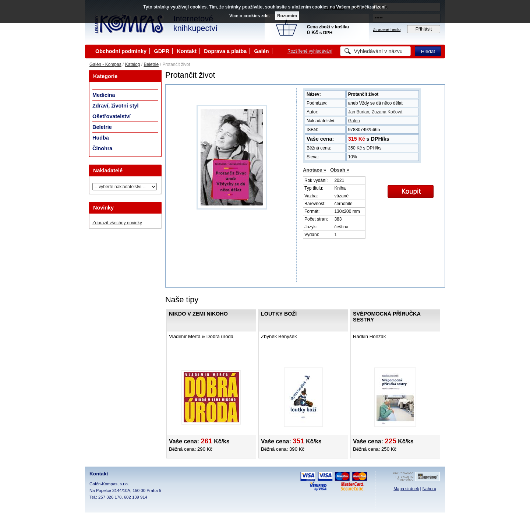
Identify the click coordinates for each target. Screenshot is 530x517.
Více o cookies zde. (249, 15)
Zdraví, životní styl (115, 106)
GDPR (161, 51)
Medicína (103, 95)
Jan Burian (358, 112)
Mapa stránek (406, 488)
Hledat (428, 51)
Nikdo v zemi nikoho (198, 314)
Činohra (102, 148)
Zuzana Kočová (387, 112)
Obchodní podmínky (120, 51)
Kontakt (187, 51)
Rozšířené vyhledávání (309, 51)
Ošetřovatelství (111, 116)
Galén (261, 51)
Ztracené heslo (386, 29)
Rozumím (287, 15)
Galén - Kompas (105, 64)
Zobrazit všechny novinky (117, 222)
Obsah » (339, 170)
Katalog (132, 64)
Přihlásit (424, 29)
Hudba (100, 138)
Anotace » (314, 170)
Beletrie (151, 64)
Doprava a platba (225, 51)
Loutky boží (279, 314)
